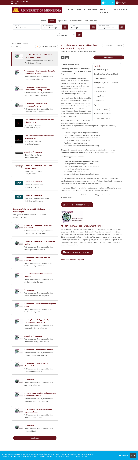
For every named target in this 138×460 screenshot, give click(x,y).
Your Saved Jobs (91, 21)
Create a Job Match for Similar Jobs (78, 204)
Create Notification (49, 46)
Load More (35, 438)
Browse (52, 21)
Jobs (78, 9)
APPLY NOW (108, 57)
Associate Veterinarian (33, 152)
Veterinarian (29, 290)
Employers (121, 2)
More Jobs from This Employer (72, 259)
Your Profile (104, 11)
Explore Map (62, 21)
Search (43, 21)
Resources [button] (119, 9)
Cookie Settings (122, 455)
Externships (90, 9)
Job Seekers (108, 2)
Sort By (15, 46)
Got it (133, 455)
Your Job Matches (76, 21)
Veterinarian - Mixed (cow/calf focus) (38, 350)
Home (70, 9)
